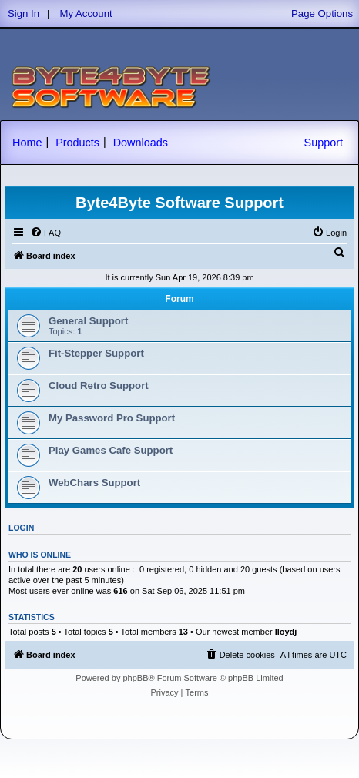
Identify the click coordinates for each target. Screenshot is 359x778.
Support (323, 142)
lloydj (286, 631)
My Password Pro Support (112, 418)
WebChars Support (94, 482)
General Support (88, 321)
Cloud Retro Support (99, 385)
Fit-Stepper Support (96, 353)
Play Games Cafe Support (111, 450)
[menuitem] (45, 232)
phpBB (135, 677)
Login (21, 527)
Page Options (322, 13)
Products (77, 142)
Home (27, 142)
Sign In (23, 13)
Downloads (140, 142)
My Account (86, 13)
